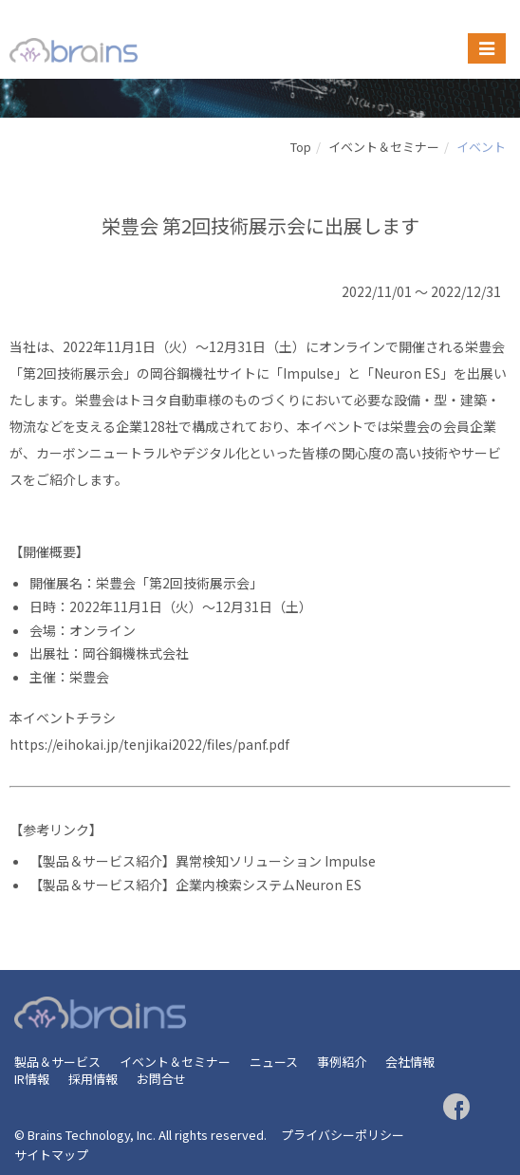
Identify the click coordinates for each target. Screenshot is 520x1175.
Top (300, 147)
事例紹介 (341, 1062)
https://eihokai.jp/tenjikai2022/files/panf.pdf (149, 744)
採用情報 (93, 1079)
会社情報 (410, 1062)
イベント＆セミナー (383, 147)
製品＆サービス (57, 1062)
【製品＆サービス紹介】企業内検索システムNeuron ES (195, 884)
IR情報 (31, 1079)
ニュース (274, 1062)
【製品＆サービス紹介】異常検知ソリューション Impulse (202, 860)
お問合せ (161, 1079)
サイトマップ (51, 1155)
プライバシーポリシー (342, 1135)
